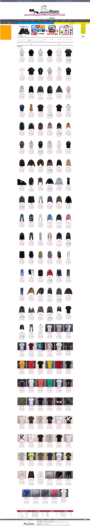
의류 (38, 20)
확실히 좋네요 (62, 512)
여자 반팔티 (59, 39)
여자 (59, 44)
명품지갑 (26, 512)
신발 (45, 20)
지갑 (26, 20)
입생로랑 (24, 35)
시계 (51, 20)
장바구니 (26, 516)
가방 (20, 20)
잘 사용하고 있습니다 (63, 513)
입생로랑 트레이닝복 (68, 39)
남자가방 (26, 515)
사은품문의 (47, 516)
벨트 (32, 20)
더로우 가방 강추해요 (63, 515)
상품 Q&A (52, 511)
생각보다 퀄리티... (63, 514)
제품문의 (47, 512)
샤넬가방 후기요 (62, 516)
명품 (57, 20)
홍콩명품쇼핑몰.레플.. (35, 513)
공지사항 (38, 511)
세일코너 (22, 515)
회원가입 (26, 517)
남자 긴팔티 (52, 39)
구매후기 (66, 511)
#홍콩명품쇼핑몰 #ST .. (35, 512)
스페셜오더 (22, 517)
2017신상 (43, 40)
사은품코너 (22, 516)
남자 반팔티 (44, 39)
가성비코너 (63, 20)
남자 (31, 44)
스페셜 (70, 20)
